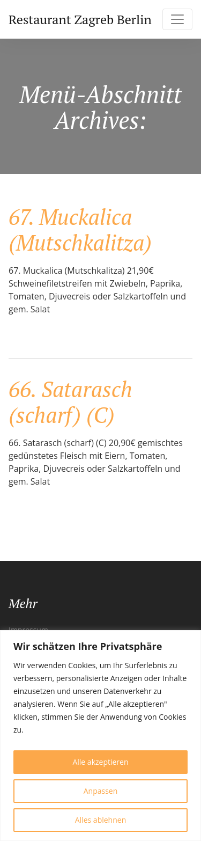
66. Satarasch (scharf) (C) (70, 402)
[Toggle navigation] (177, 19)
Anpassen (101, 791)
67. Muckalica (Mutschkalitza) (80, 229)
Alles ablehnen (100, 820)
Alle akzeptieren (100, 762)
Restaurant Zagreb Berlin (80, 19)
